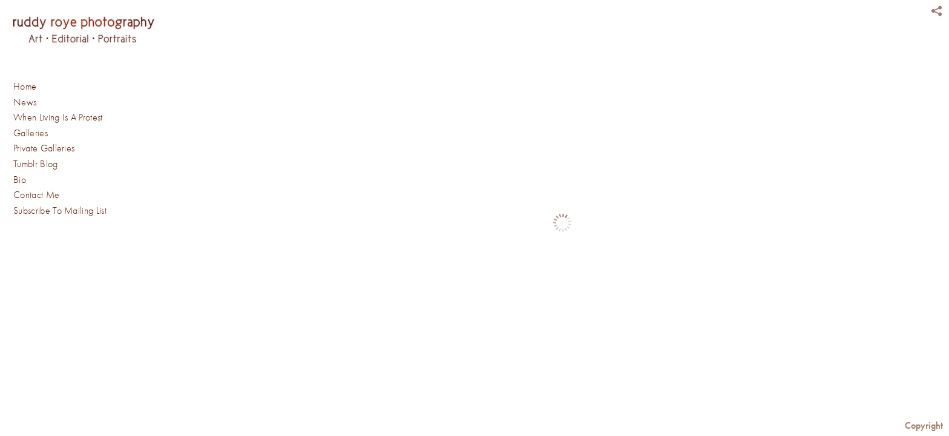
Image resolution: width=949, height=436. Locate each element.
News (24, 102)
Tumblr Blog (35, 164)
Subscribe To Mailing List (60, 210)
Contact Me (36, 195)
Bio (19, 179)
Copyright (924, 425)
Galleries (36, 133)
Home (24, 86)
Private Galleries (43, 148)
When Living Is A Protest (58, 117)
